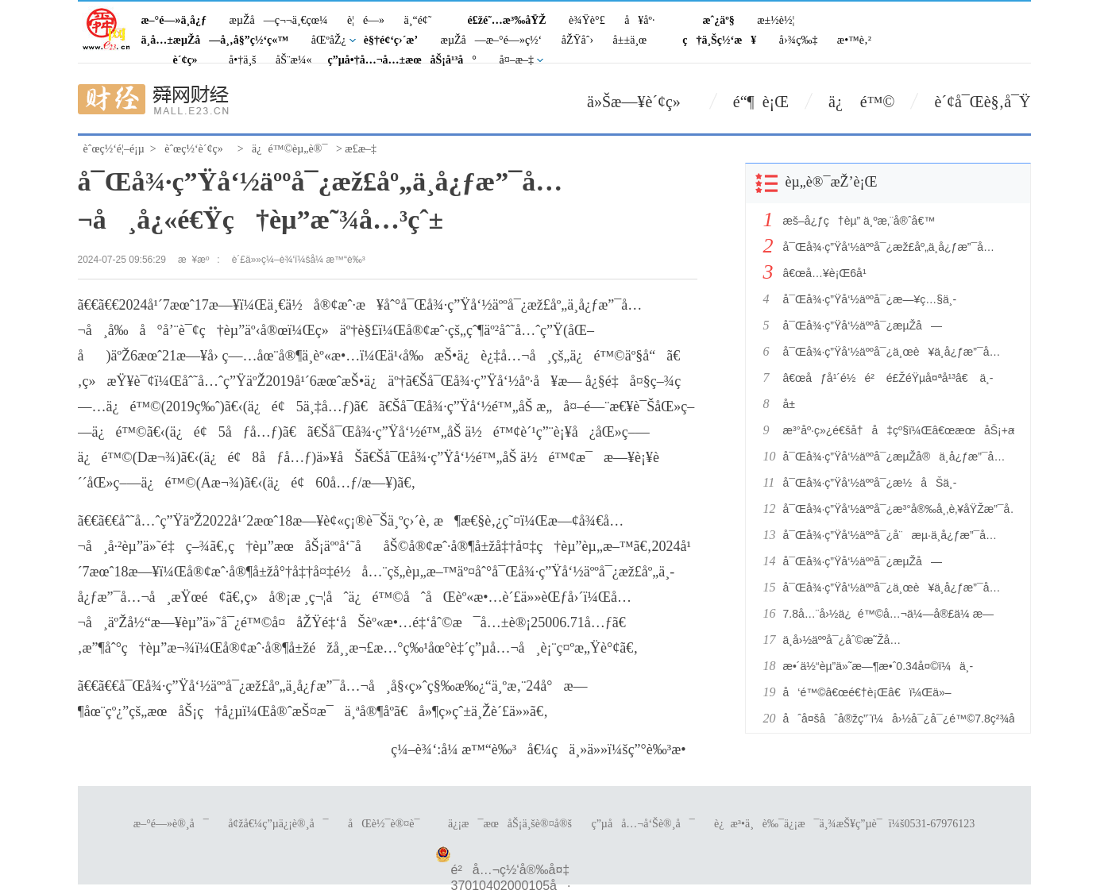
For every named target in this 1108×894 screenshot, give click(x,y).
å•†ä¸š (242, 60)
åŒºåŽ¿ (328, 40)
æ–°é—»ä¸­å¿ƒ (174, 20)
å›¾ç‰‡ (798, 40)
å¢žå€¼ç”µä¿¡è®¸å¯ (278, 824)
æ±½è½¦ (775, 20)
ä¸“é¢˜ (418, 20)
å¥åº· (639, 20)
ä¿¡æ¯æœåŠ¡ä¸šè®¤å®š (510, 824)
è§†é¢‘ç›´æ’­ (391, 40)
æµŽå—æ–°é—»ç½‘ (491, 40)
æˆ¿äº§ (718, 20)
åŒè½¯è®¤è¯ (388, 824)
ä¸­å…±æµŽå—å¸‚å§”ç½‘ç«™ (215, 40)
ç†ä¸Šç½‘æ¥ (719, 40)
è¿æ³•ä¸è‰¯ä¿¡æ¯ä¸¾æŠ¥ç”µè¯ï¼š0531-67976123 (844, 824)
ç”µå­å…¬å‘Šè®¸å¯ (642, 824)
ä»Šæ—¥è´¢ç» (640, 101)
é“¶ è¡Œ (761, 101)
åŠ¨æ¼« (294, 60)
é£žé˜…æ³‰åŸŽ (507, 20)
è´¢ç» (190, 60)
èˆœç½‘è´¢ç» (197, 149)
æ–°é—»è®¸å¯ (171, 824)
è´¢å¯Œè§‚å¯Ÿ (982, 101)
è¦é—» (365, 20)
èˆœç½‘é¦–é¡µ (114, 149)
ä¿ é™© (861, 101)
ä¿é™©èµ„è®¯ (289, 149)
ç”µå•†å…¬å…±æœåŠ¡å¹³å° (402, 60)
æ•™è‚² (854, 40)
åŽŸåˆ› (577, 40)
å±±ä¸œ (630, 40)
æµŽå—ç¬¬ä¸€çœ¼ (279, 20)
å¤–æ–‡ (516, 60)
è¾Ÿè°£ (587, 20)
